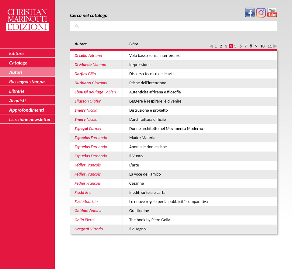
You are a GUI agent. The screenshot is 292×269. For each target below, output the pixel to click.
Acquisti (17, 100)
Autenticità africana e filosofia (155, 92)
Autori (15, 72)
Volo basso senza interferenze (154, 55)
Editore (16, 53)
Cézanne (136, 183)
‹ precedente (211, 46)
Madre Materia (142, 137)
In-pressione (140, 64)
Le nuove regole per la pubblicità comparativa (168, 201)
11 (270, 46)
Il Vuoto (136, 156)
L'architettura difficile (147, 119)
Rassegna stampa (27, 81)
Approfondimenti (26, 110)
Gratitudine (139, 210)
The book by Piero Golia (149, 219)
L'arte (134, 165)
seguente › (275, 46)
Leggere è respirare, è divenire (155, 101)
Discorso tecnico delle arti (151, 73)
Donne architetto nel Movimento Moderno (166, 128)
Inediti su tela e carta (147, 192)
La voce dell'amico (145, 174)
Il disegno (137, 229)
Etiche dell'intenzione (147, 83)
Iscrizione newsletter (30, 119)
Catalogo (18, 62)
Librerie (17, 91)
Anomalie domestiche (148, 146)
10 (262, 46)
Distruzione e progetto (148, 110)
